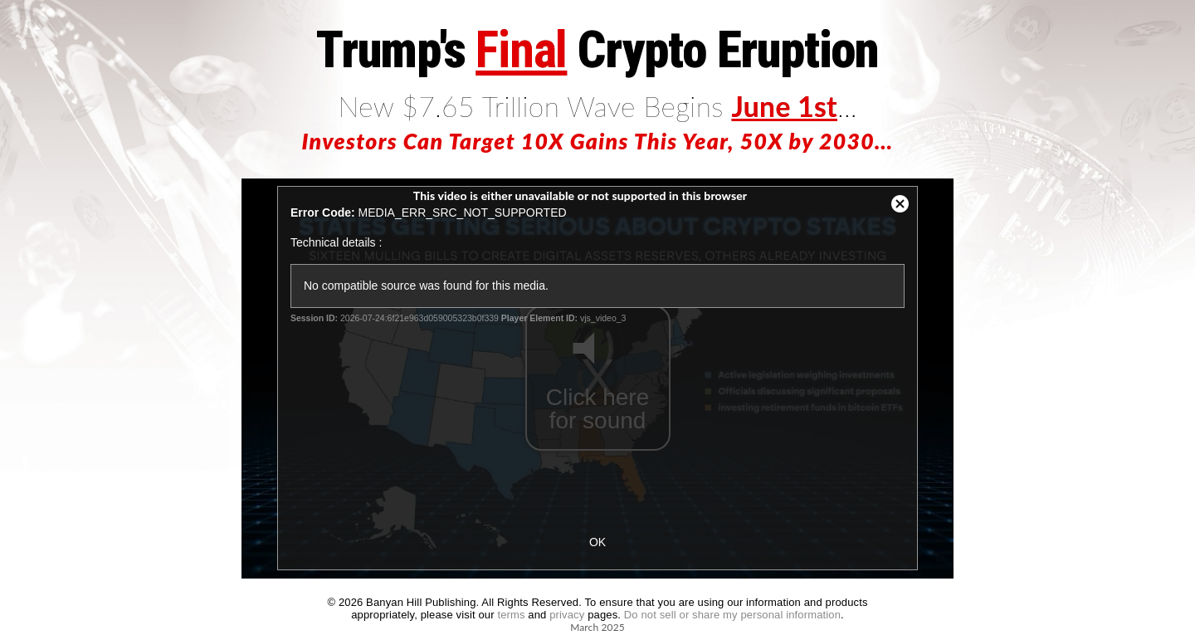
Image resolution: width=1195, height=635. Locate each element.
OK (597, 542)
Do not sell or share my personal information (732, 614)
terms (510, 614)
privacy (566, 614)
